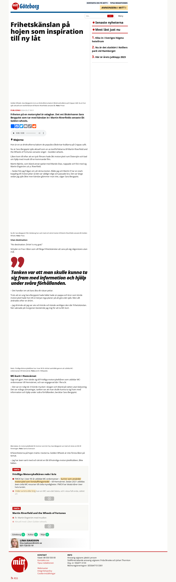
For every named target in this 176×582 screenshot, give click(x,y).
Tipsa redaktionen (45, 563)
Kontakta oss (43, 560)
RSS (14, 578)
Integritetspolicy (44, 571)
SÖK (110, 16)
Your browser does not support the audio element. (28, 133)
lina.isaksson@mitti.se (31, 543)
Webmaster (42, 568)
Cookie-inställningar (46, 573)
